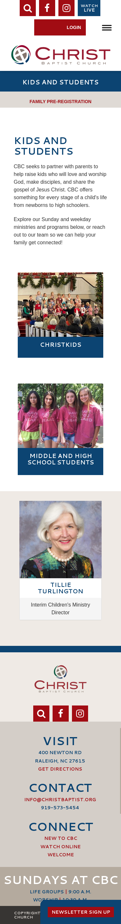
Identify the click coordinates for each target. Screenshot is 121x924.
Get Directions (60, 769)
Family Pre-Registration (61, 101)
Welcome (60, 854)
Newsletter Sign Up (81, 912)
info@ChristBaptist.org (60, 799)
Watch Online (60, 846)
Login (74, 27)
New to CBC (60, 838)
